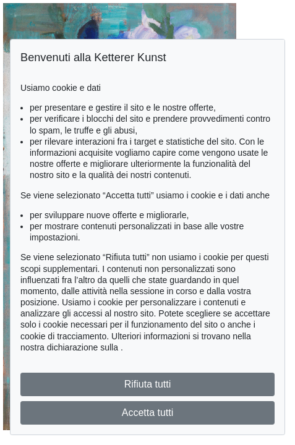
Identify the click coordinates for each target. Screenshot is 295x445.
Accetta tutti (148, 412)
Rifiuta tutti (147, 384)
